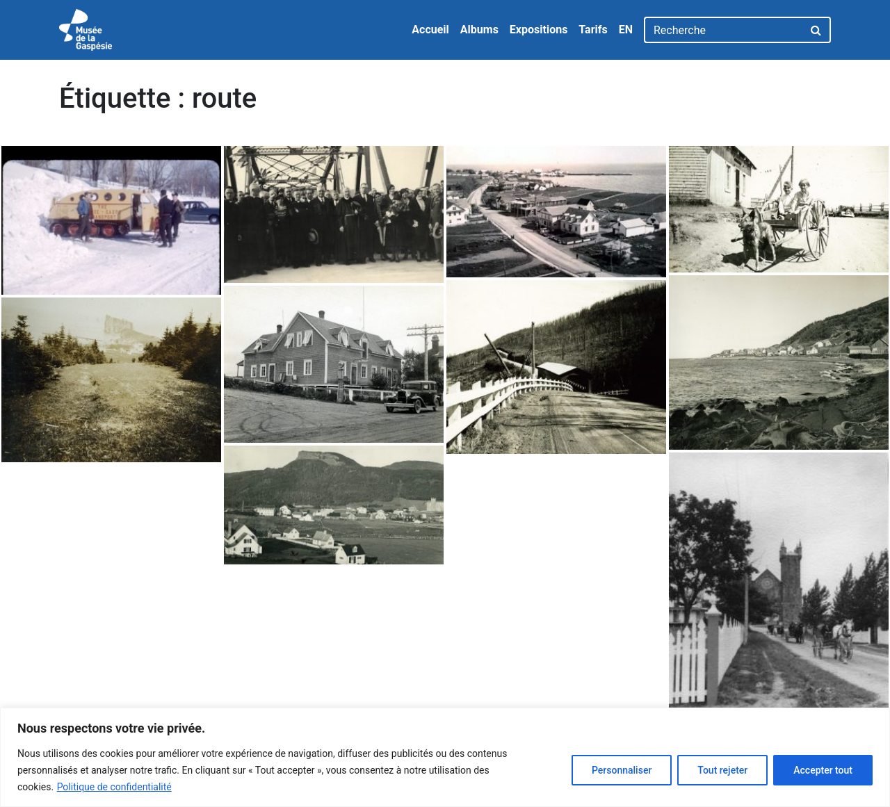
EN (626, 29)
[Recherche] (723, 30)
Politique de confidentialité (114, 786)
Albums (479, 29)
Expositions (539, 29)
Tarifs (592, 29)
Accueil (430, 29)
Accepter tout (822, 770)
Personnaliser (622, 770)
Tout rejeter (722, 770)
